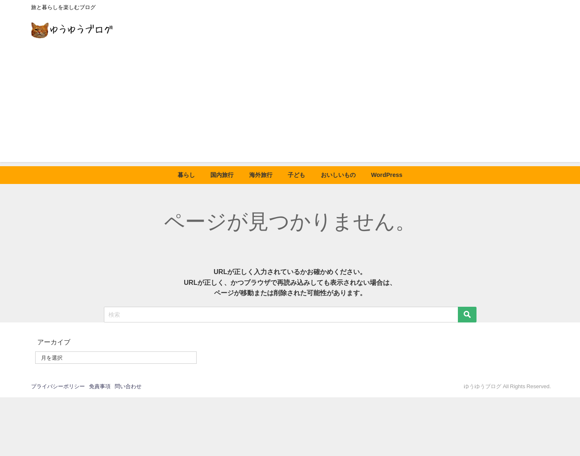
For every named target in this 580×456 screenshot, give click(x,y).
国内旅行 (221, 175)
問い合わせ (128, 386)
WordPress (386, 175)
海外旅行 (260, 175)
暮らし (186, 175)
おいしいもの (338, 175)
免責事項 (100, 386)
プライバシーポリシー (58, 386)
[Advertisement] (290, 104)
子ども (296, 175)
